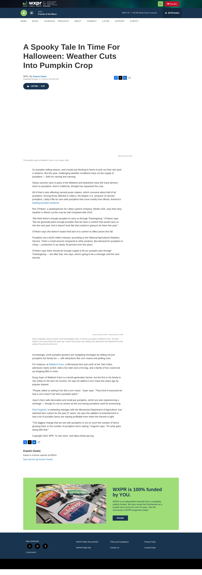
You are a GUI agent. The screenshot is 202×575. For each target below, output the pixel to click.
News (24, 27)
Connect (92, 27)
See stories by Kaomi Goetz (38, 465)
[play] (24, 18)
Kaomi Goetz (40, 82)
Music (35, 27)
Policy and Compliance (119, 548)
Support (120, 27)
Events (134, 27)
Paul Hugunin (39, 415)
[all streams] (172, 19)
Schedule (49, 27)
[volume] (31, 19)
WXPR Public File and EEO (87, 548)
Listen (105, 27)
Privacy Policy (150, 548)
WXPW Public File (83, 554)
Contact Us (114, 554)
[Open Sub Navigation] (28, 27)
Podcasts (63, 27)
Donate (175, 6)
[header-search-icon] (161, 6)
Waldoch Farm (56, 370)
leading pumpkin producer (45, 208)
